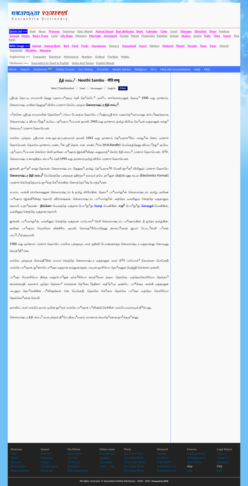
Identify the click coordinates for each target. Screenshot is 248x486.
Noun (42, 31)
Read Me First (107, 453)
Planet (180, 46)
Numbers (162, 453)
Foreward (72, 457)
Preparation (46, 457)
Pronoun (54, 31)
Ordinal (100, 57)
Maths (125, 57)
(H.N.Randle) (112, 145)
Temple (192, 46)
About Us (222, 453)
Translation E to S (166, 470)
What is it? (46, 453)
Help (197, 69)
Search (25, 69)
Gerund (14, 36)
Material (167, 46)
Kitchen (154, 46)
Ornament (110, 36)
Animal (36, 46)
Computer (39, 57)
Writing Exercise (196, 457)
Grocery (114, 46)
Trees (213, 46)
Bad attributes (125, 31)
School (174, 36)
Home (12, 69)
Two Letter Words (134, 457)
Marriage (95, 36)
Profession (148, 36)
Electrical (55, 57)
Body (140, 31)
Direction (201, 31)
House (26, 36)
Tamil (82, 88)
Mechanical (71, 57)
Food (75, 46)
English (111, 88)
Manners (81, 36)
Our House (163, 457)
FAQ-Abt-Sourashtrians (175, 69)
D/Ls (154, 69)
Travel (227, 36)
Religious (141, 69)
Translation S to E (166, 466)
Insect (143, 46)
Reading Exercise (196, 453)
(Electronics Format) (154, 175)
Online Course (65, 69)
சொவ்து (146, 206)
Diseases (186, 31)
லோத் (98, 206)
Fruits (85, 46)
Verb (33, 31)
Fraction (113, 57)
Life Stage (66, 36)
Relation (162, 36)
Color (164, 31)
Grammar (69, 31)
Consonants (105, 462)
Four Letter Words (134, 466)
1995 (64, 159)
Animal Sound (105, 31)
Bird (66, 46)
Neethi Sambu (121, 69)
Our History (85, 69)
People (124, 36)
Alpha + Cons (107, 466)
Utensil (223, 46)
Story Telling (194, 462)
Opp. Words (85, 31)
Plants (135, 36)
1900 (144, 98)
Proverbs (102, 69)
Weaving (45, 50)
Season (185, 36)
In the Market (164, 462)
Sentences (43, 69)
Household (129, 46)
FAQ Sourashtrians (77, 470)
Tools (203, 46)
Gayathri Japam (49, 466)
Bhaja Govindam (20, 470)
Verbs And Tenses (83, 63)
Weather (31, 50)
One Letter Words (133, 453)
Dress (212, 31)
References (73, 466)
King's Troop (40, 36)
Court (173, 31)
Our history (73, 462)
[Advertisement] (43, 354)
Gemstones (99, 46)
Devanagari (96, 88)
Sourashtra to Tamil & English (50, 63)
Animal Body (52, 46)
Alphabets (104, 457)
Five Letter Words (134, 470)
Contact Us (223, 457)
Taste (207, 36)
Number (87, 57)
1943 (93, 121)
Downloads (46, 470)
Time (217, 36)
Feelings (224, 31)
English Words (105, 63)
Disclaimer (223, 462)
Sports (197, 36)
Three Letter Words (134, 462)
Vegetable (16, 50)
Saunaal (44, 462)
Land (54, 36)
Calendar (152, 31)
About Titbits (74, 453)
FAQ (207, 69)
